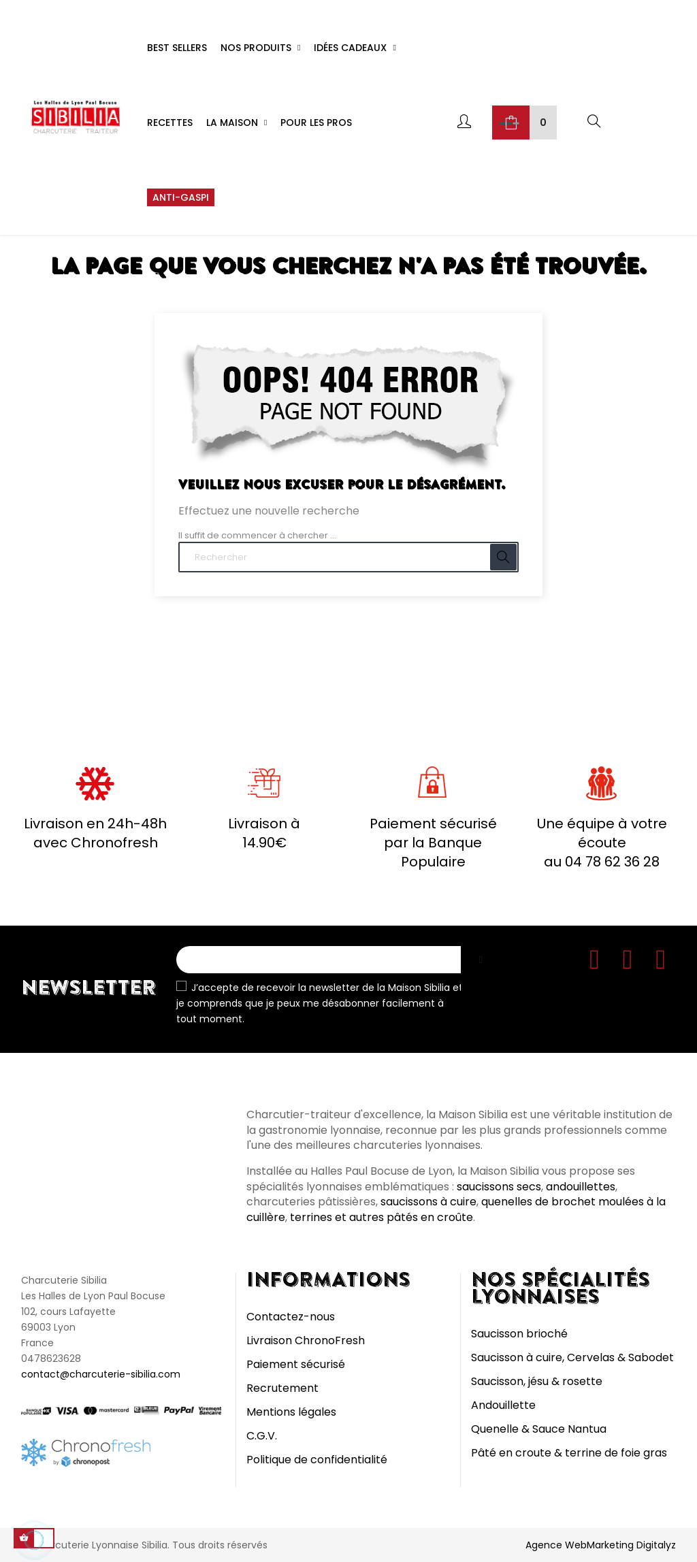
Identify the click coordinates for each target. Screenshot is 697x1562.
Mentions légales (291, 1412)
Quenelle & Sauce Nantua (538, 1429)
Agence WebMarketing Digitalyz (600, 1545)
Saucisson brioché (519, 1333)
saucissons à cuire (428, 1201)
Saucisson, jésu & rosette (536, 1381)
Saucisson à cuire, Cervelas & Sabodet (572, 1357)
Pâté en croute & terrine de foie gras (569, 1453)
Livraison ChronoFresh (305, 1340)
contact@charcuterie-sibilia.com (100, 1374)
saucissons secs (499, 1186)
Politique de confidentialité (316, 1459)
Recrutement (282, 1388)
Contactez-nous (290, 1316)
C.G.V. (261, 1436)
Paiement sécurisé (295, 1364)
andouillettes (580, 1186)
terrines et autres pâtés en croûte (381, 1217)
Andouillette (503, 1405)
